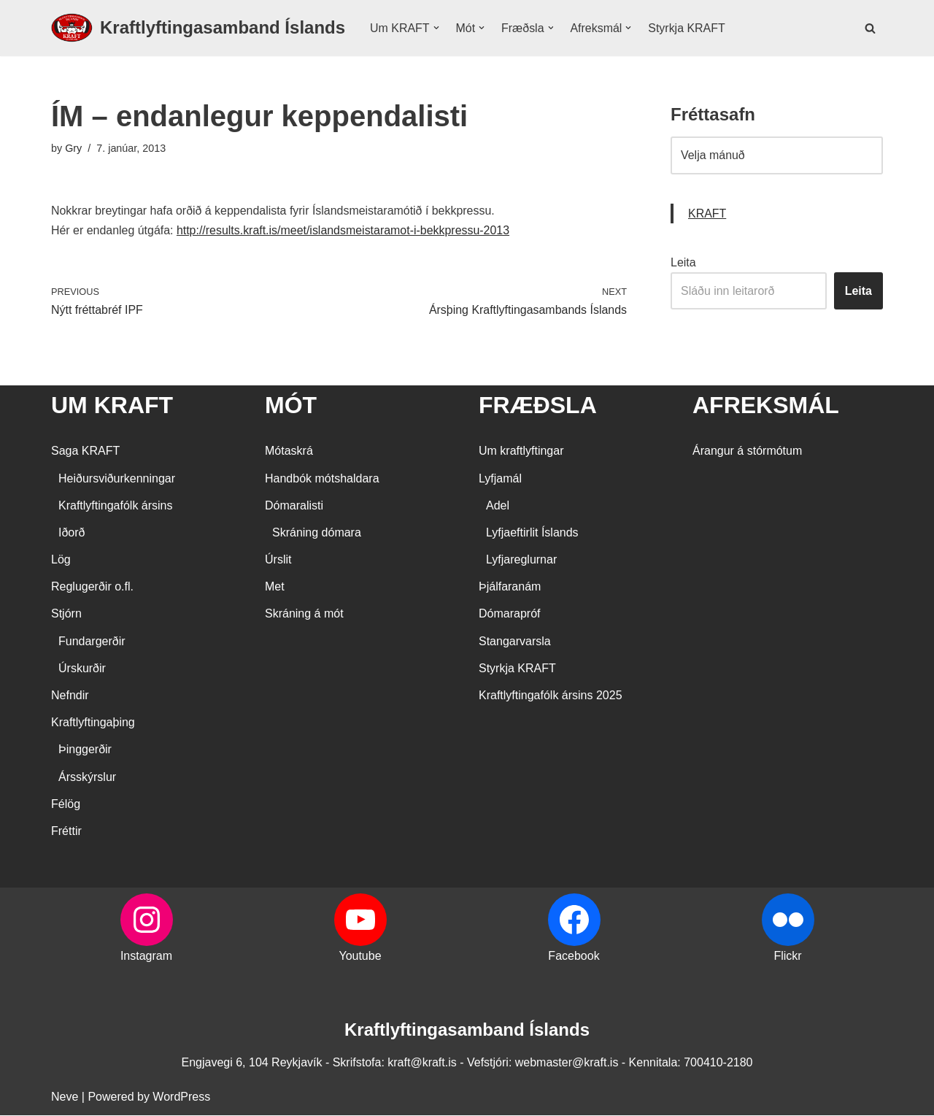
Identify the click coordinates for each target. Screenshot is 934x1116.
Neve (64, 1097)
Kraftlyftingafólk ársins (115, 505)
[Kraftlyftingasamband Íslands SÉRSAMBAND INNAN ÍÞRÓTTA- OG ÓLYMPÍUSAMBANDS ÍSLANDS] (198, 28)
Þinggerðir (85, 750)
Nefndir (70, 696)
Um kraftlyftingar (521, 451)
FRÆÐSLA (538, 406)
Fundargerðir (92, 641)
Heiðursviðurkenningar (116, 478)
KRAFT (707, 213)
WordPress (181, 1097)
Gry (73, 148)
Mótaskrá (289, 451)
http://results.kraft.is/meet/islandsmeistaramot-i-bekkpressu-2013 (344, 230)
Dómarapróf (509, 614)
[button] (436, 28)
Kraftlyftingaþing (93, 723)
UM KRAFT (112, 406)
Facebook (573, 956)
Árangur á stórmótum (747, 451)
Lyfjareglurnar (521, 560)
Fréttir (66, 832)
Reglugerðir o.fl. (92, 587)
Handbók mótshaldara (322, 478)
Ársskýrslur (87, 777)
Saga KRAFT (85, 451)
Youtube (360, 956)
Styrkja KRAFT (687, 28)
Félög (65, 804)
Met (275, 587)
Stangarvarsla (515, 641)
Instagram (146, 956)
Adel (497, 505)
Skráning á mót (304, 614)
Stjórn (66, 614)
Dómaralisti (294, 505)
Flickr (787, 956)
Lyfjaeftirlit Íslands (532, 533)
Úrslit (278, 560)
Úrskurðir (82, 668)
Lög (61, 560)
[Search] (870, 28)
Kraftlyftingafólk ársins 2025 (550, 696)
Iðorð (71, 533)
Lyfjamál (500, 478)
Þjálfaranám (510, 587)
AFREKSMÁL (765, 406)
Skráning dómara (316, 533)
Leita (683, 262)
